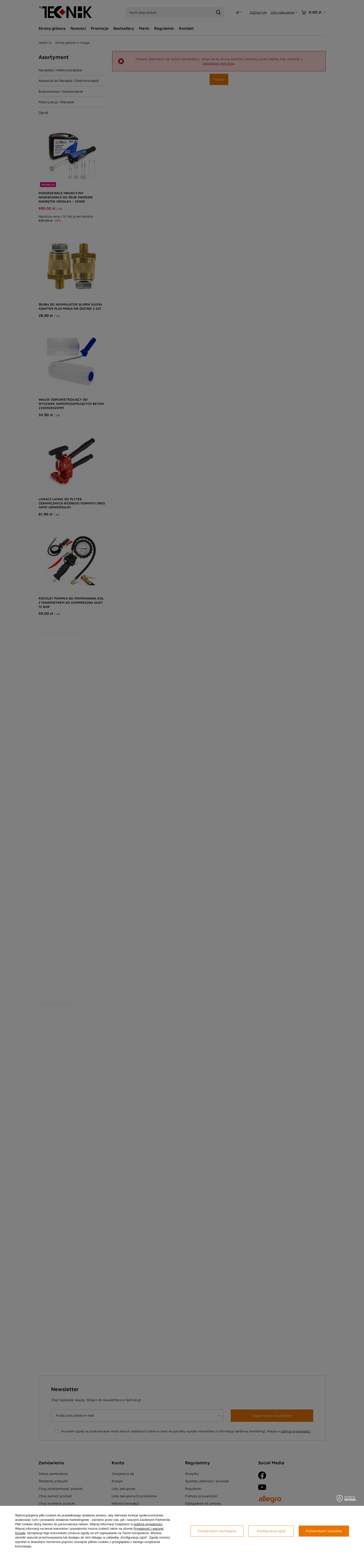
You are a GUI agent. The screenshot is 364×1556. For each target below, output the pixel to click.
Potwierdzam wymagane (217, 1531)
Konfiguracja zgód (271, 1531)
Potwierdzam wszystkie (324, 1531)
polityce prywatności (148, 1524)
